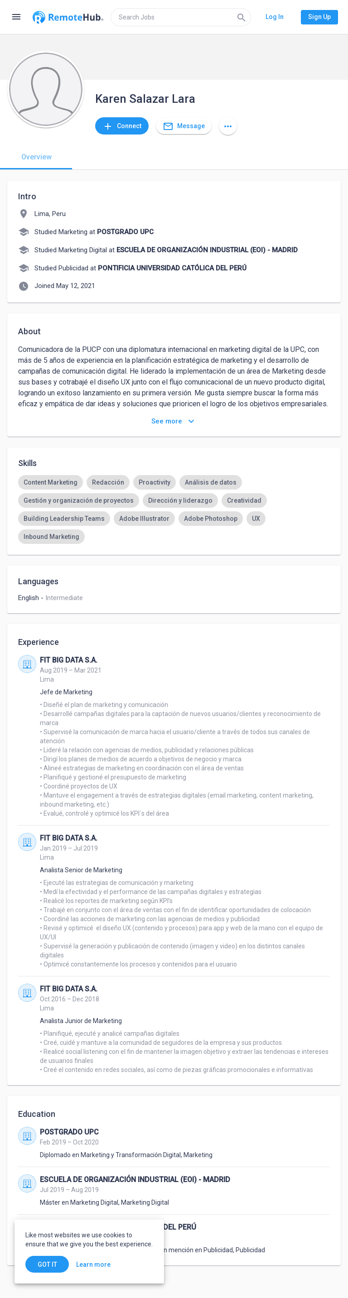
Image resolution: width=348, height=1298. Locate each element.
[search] (181, 17)
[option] (50, 482)
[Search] (241, 17)
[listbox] (174, 509)
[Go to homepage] (68, 17)
